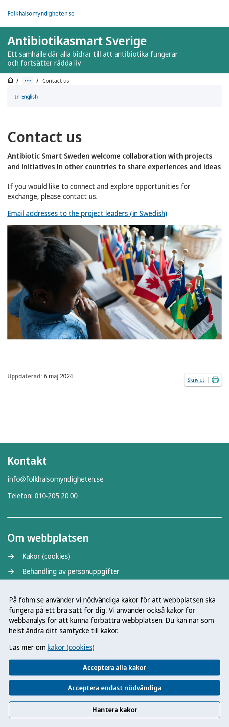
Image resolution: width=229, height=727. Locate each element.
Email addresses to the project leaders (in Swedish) (87, 213)
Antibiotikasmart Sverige (95, 50)
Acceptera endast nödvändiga (114, 687)
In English (26, 96)
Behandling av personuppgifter (71, 571)
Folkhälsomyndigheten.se (41, 13)
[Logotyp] (203, 51)
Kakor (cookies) (46, 556)
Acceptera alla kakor (114, 667)
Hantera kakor (114, 709)
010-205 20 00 (56, 496)
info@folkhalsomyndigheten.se (55, 479)
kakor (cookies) (71, 647)
